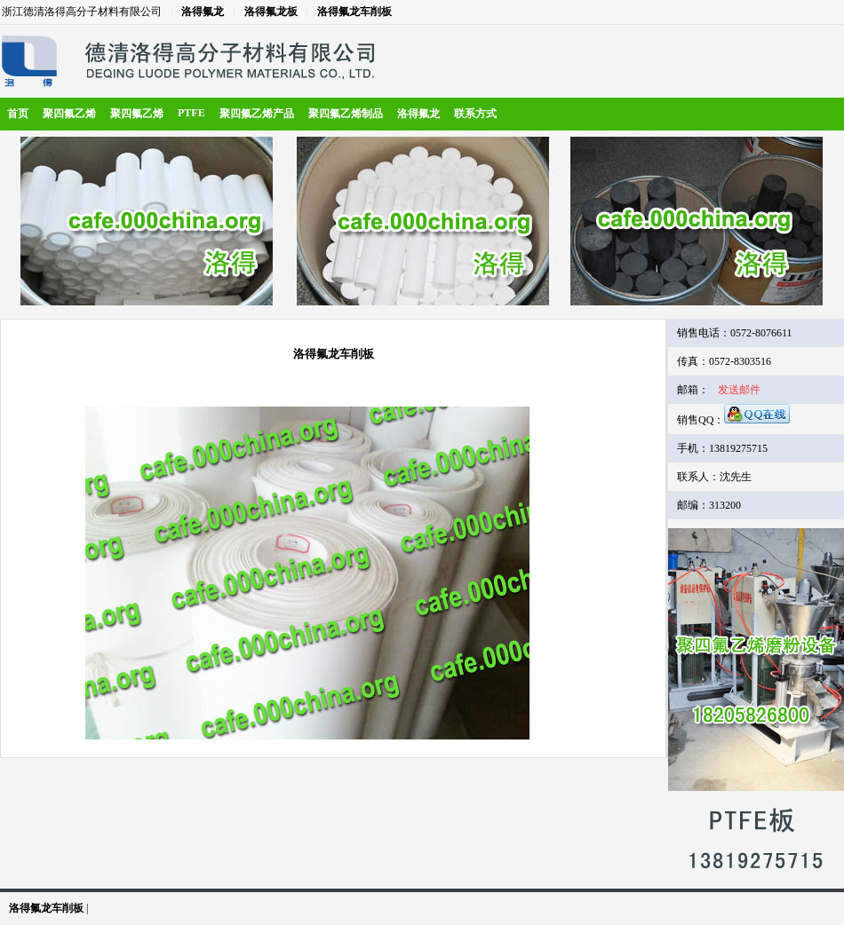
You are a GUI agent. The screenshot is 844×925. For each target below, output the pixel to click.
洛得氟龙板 (271, 11)
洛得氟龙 (202, 11)
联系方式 (475, 113)
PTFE (191, 113)
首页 (17, 113)
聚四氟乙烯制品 (345, 113)
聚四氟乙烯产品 (256, 113)
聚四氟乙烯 (69, 113)
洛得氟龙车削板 (354, 11)
